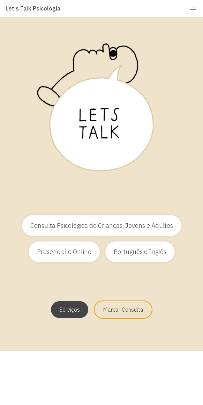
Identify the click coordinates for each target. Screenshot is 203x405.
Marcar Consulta (123, 309)
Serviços (69, 309)
